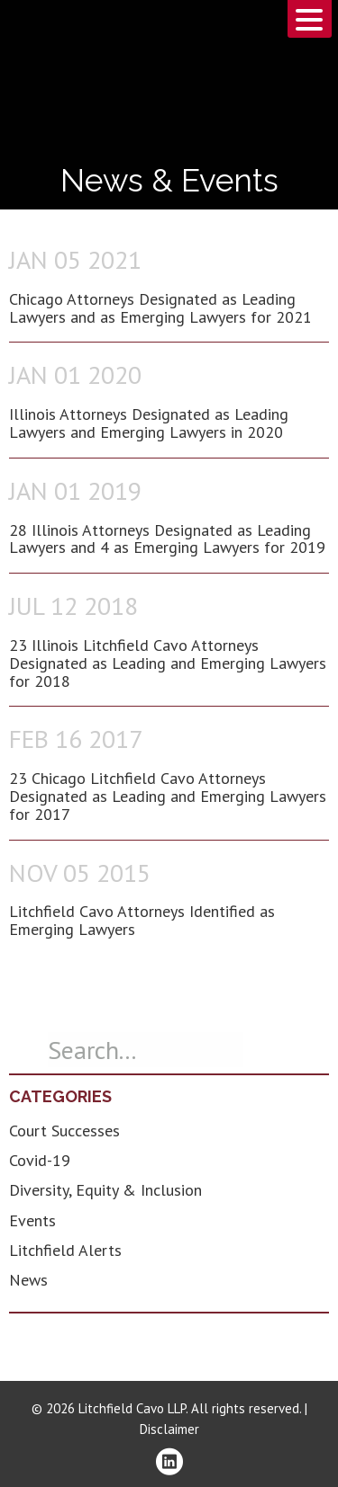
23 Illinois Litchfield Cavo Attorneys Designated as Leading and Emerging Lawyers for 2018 (167, 663)
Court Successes (64, 1130)
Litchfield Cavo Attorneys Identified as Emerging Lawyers (142, 920)
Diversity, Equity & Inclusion (105, 1190)
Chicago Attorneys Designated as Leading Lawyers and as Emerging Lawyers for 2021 (160, 308)
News (28, 1279)
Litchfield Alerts (65, 1250)
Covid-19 (39, 1160)
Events (32, 1220)
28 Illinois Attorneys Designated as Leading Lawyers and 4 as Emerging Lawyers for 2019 (167, 539)
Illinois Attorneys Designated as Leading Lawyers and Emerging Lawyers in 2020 (148, 423)
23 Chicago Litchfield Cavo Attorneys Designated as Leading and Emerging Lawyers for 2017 (167, 796)
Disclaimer (169, 1429)
